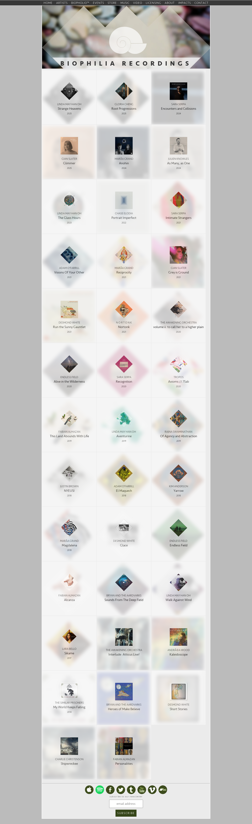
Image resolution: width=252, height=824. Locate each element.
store (112, 3)
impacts (184, 3)
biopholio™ (80, 3)
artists (62, 3)
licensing (153, 3)
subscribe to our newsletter (126, 796)
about (170, 3)
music (125, 3)
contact (201, 3)
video (137, 3)
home (48, 3)
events (98, 3)
